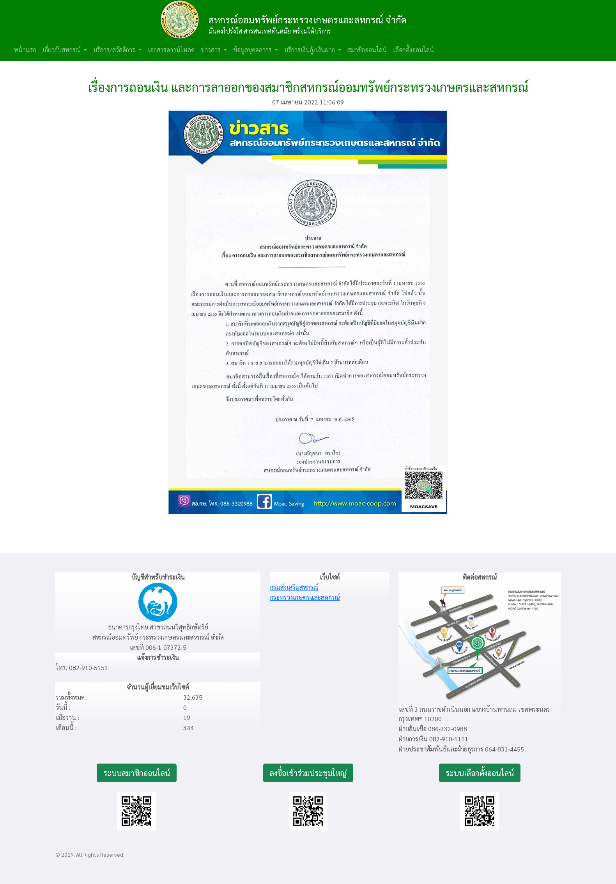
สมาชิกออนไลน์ (367, 50)
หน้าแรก (25, 50)
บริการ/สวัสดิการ (115, 50)
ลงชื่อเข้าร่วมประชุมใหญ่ (308, 773)
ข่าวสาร (211, 50)
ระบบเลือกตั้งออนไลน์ (480, 773)
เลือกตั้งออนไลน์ (413, 50)
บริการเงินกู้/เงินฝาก (310, 50)
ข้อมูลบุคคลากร (253, 50)
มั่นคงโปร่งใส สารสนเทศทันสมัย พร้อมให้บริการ (270, 31)
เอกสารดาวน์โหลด (171, 50)
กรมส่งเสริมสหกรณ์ (294, 587)
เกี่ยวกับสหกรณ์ (62, 50)
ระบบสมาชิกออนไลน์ (136, 773)
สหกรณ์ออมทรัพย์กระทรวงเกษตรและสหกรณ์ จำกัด (308, 19)
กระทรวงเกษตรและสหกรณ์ (305, 597)
